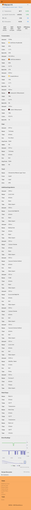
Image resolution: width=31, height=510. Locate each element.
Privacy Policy (4, 487)
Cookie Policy (4, 490)
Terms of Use (4, 489)
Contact (3, 494)
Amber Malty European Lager (9, 7)
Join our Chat (4, 485)
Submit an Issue (5, 483)
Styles (2, 499)
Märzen (20, 7)
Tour (2, 492)
